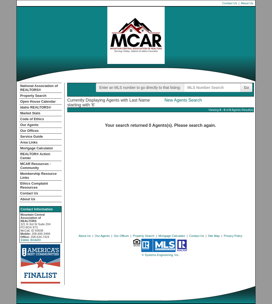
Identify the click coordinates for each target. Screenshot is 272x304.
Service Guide (31, 136)
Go (246, 87)
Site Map (214, 235)
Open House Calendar (38, 101)
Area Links (28, 142)
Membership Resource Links (38, 176)
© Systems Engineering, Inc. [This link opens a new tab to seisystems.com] (160, 255)
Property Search (33, 96)
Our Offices (29, 131)
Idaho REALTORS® (35, 107)
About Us (247, 3)
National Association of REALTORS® (39, 88)
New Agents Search (183, 100)
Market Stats (30, 113)
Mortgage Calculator (36, 148)
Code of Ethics (32, 119)
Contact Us (229, 3)
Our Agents (29, 125)
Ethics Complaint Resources (34, 185)
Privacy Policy (233, 235)
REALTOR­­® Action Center (35, 156)
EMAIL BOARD (31, 240)
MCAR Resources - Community (35, 166)
